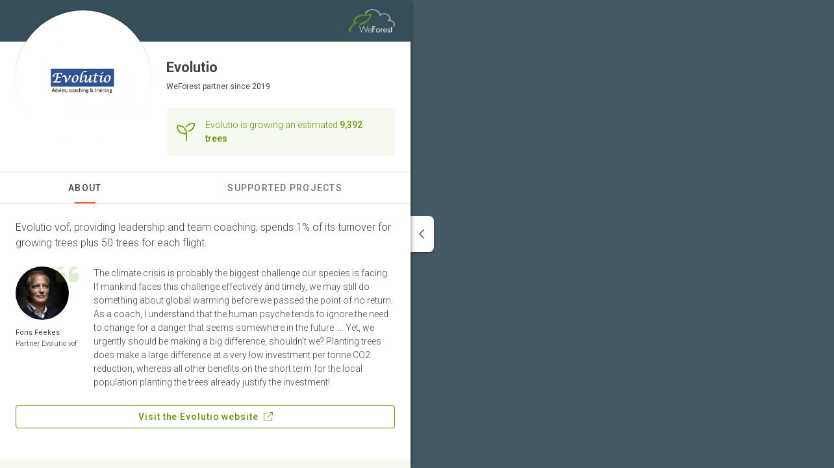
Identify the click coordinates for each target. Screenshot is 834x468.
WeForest (183, 86)
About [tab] (84, 188)
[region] (622, 234)
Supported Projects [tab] (284, 188)
